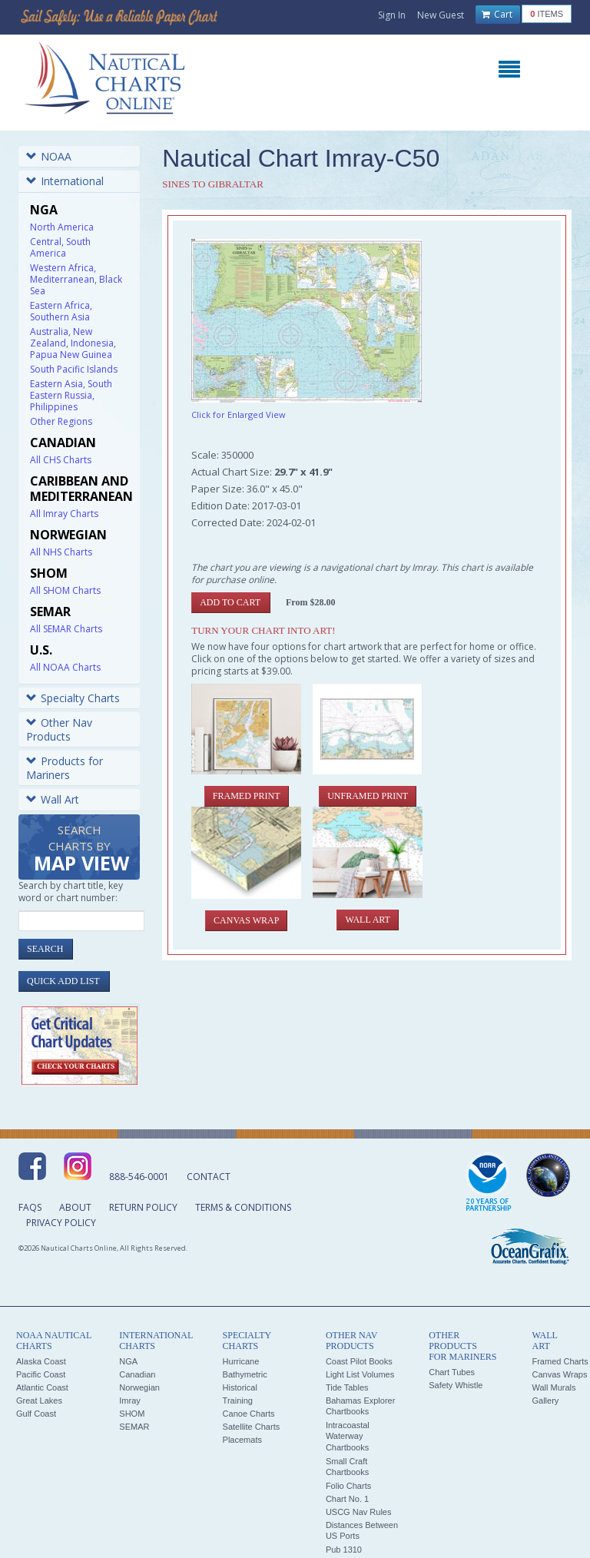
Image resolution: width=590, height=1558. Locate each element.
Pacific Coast (40, 1374)
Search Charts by (81, 849)
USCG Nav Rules (359, 1512)
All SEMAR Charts (66, 628)
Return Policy (143, 1207)
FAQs (29, 1207)
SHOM (131, 1413)
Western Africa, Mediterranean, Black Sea (76, 279)
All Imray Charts (64, 513)
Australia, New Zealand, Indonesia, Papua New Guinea (73, 343)
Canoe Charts (249, 1413)
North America (62, 227)
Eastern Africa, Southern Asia (61, 311)
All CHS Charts (60, 459)
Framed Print (246, 796)
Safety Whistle (455, 1385)
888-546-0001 (139, 1176)
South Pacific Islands (74, 369)
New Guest (440, 15)
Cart (497, 14)
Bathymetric (245, 1374)
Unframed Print (367, 796)
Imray (130, 1400)
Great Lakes (39, 1400)
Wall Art (52, 799)
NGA (128, 1361)
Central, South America (60, 247)
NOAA (48, 156)
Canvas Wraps (559, 1374)
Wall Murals (553, 1387)
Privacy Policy (61, 1222)
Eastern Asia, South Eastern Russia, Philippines (71, 395)
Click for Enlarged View (238, 414)
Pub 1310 (344, 1549)
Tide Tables (347, 1387)
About (75, 1207)
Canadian (137, 1374)
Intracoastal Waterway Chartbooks (348, 1436)
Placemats (242, 1439)
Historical (240, 1387)
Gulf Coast (36, 1413)
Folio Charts (348, 1485)
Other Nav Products (59, 729)
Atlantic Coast (42, 1387)
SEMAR (134, 1426)
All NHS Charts (61, 552)
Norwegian (139, 1387)
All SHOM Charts (65, 590)
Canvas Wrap (246, 920)
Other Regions (61, 421)
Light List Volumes (360, 1374)
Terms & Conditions (243, 1207)
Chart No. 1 (347, 1498)
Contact (208, 1176)
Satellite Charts (251, 1426)
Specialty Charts (73, 698)
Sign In (392, 15)
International (65, 181)
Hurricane (241, 1361)
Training (238, 1400)
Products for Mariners (64, 768)
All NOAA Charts (65, 667)
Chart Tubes (452, 1372)
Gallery (545, 1400)
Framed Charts (560, 1361)
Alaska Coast (41, 1361)
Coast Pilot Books (359, 1361)
